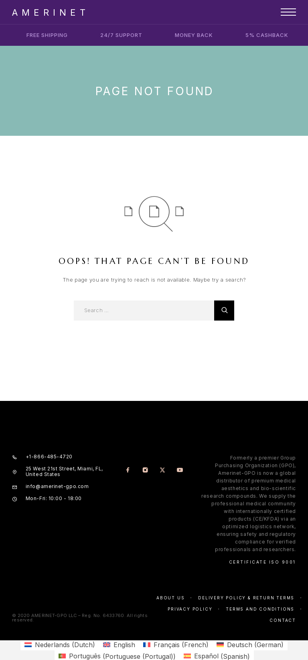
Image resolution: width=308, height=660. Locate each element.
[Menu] (288, 12)
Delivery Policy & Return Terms (246, 597)
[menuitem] (59, 644)
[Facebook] (128, 471)
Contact (283, 620)
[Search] (224, 310)
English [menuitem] (124, 645)
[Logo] (48, 12)
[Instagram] (145, 471)
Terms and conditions (260, 609)
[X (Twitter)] (162, 471)
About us (170, 597)
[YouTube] (179, 471)
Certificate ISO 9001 (262, 562)
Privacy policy (190, 609)
